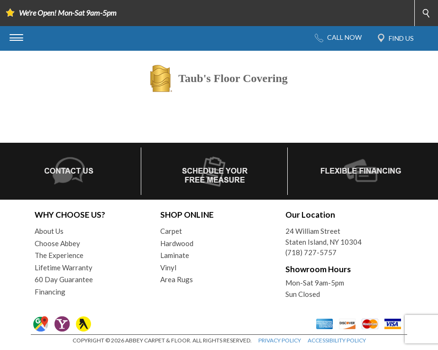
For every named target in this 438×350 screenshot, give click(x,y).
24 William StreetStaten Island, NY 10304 (323, 236)
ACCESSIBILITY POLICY (337, 340)
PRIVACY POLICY (279, 340)
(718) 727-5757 (311, 252)
